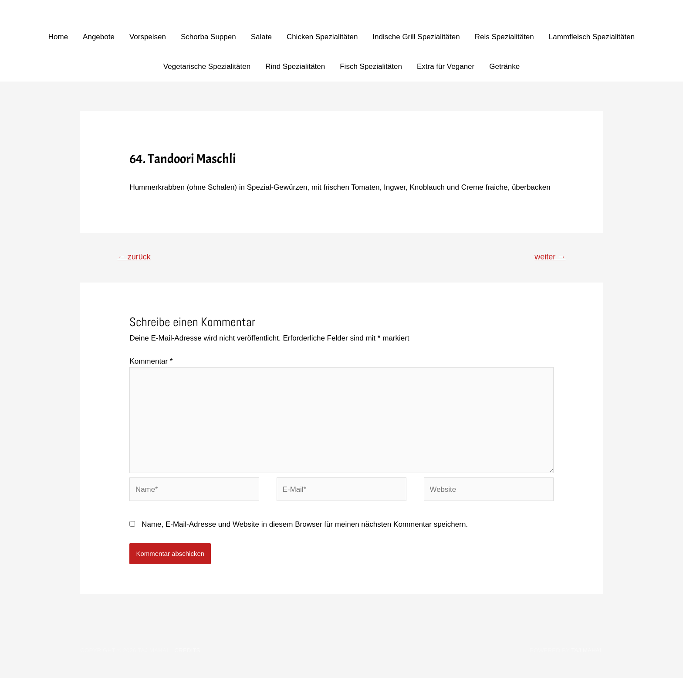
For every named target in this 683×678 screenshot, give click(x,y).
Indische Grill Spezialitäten (416, 37)
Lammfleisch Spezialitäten (592, 37)
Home (58, 37)
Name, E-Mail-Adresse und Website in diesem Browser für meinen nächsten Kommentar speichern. (305, 525)
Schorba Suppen (208, 37)
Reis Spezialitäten (504, 37)
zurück (134, 256)
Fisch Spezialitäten (371, 66)
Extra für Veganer (445, 66)
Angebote (99, 37)
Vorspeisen (147, 37)
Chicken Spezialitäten (322, 37)
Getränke (504, 66)
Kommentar (150, 361)
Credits (187, 651)
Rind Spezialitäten (295, 66)
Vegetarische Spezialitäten (206, 66)
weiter (550, 256)
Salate (261, 37)
